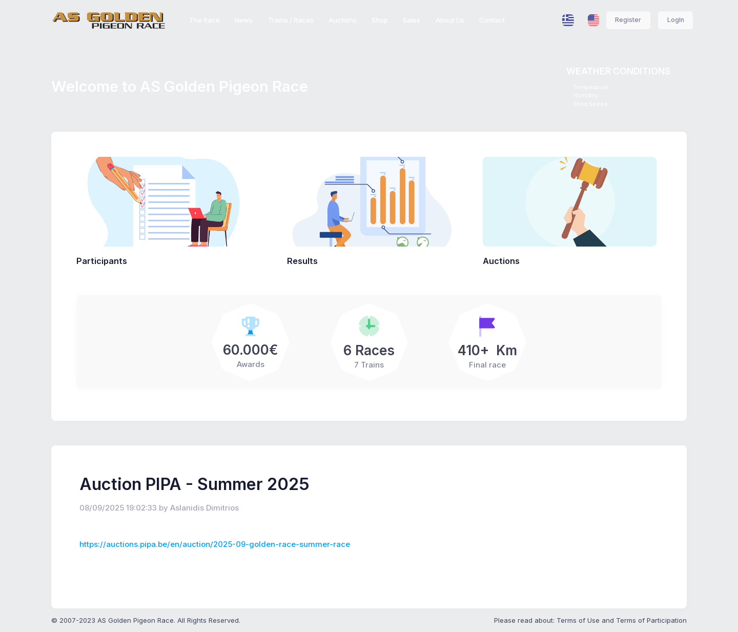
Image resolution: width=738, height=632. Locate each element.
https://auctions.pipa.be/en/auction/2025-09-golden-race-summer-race (214, 544)
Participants (101, 261)
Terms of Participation (651, 620)
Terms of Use (578, 620)
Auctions (501, 261)
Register (628, 20)
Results (302, 261)
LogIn (675, 20)
